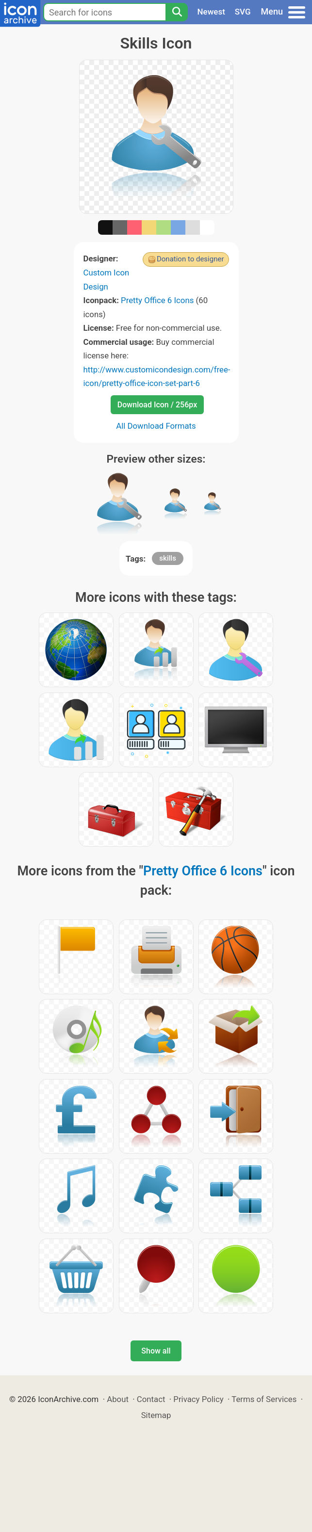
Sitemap (156, 1415)
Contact (151, 1399)
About (118, 1399)
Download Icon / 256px (157, 404)
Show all (155, 1350)
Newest (211, 11)
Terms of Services (263, 1399)
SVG (243, 11)
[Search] (176, 12)
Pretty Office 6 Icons (157, 300)
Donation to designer (190, 259)
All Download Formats (156, 426)
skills (167, 558)
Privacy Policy (198, 1399)
